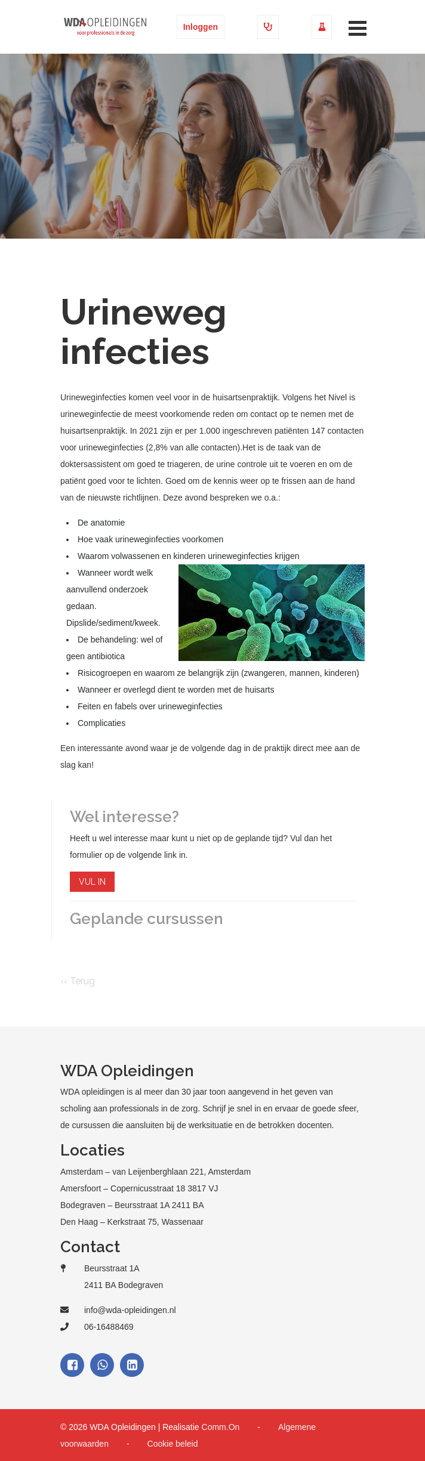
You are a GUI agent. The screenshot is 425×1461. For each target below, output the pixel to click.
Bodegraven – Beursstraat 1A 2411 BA (132, 1205)
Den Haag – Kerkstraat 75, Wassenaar (132, 1222)
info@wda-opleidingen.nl (130, 1310)
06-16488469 (109, 1327)
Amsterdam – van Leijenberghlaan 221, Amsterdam (155, 1171)
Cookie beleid (172, 1443)
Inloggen (200, 27)
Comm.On (221, 1427)
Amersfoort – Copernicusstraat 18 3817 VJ (139, 1188)
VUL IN (92, 882)
